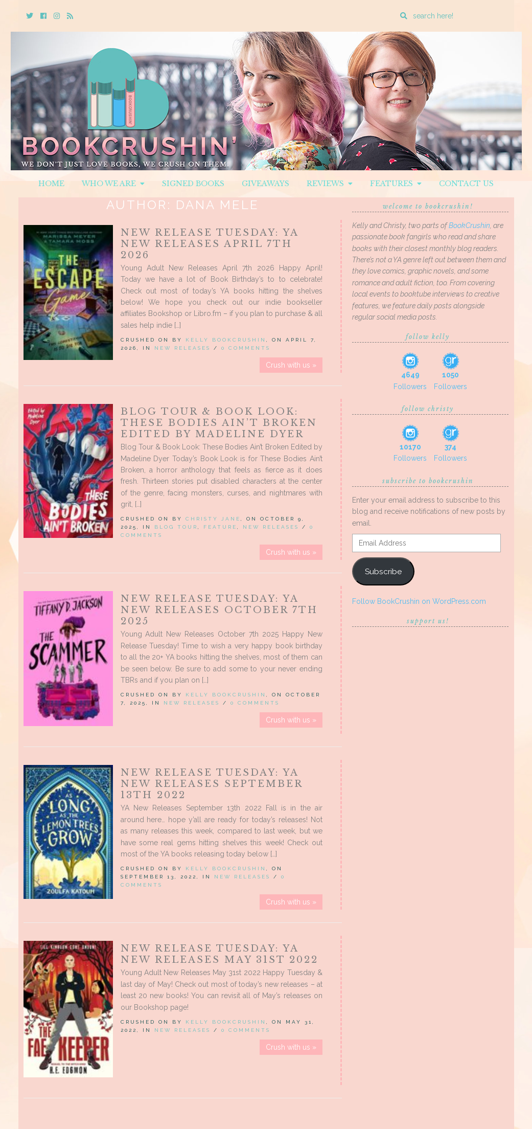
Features (396, 183)
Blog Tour (176, 527)
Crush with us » (291, 365)
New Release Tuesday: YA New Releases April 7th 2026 (209, 244)
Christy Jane (213, 519)
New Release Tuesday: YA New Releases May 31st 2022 (219, 954)
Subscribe (383, 571)
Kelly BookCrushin (226, 340)
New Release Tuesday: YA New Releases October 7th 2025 (219, 610)
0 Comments (245, 348)
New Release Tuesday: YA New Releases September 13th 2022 (212, 784)
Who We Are (113, 183)
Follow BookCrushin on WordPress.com (419, 601)
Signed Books (193, 183)
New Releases (182, 348)
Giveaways (265, 183)
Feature (220, 527)
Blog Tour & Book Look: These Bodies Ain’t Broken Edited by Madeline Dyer (219, 423)
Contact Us (466, 183)
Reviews (330, 183)
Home (51, 183)
